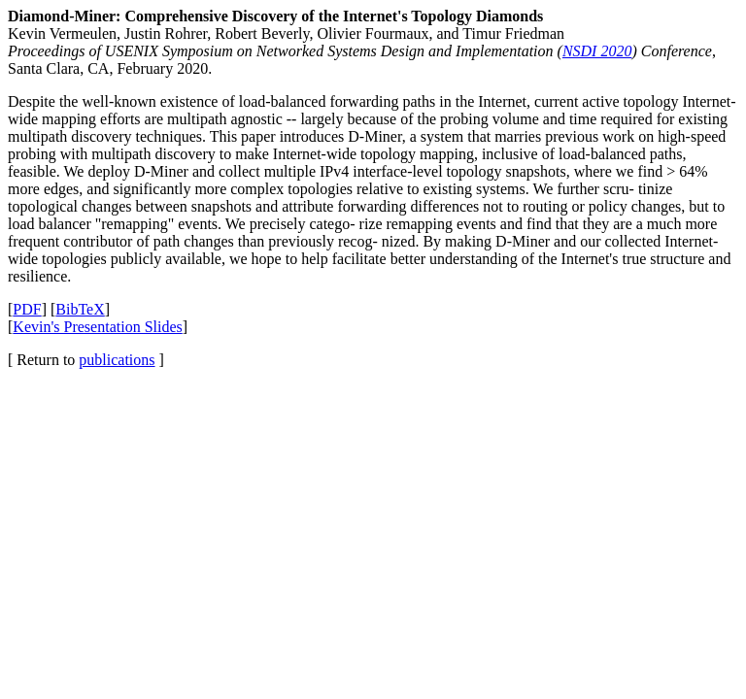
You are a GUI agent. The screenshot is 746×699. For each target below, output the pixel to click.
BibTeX (79, 309)
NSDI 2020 (597, 51)
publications (116, 359)
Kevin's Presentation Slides (97, 326)
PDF (27, 309)
